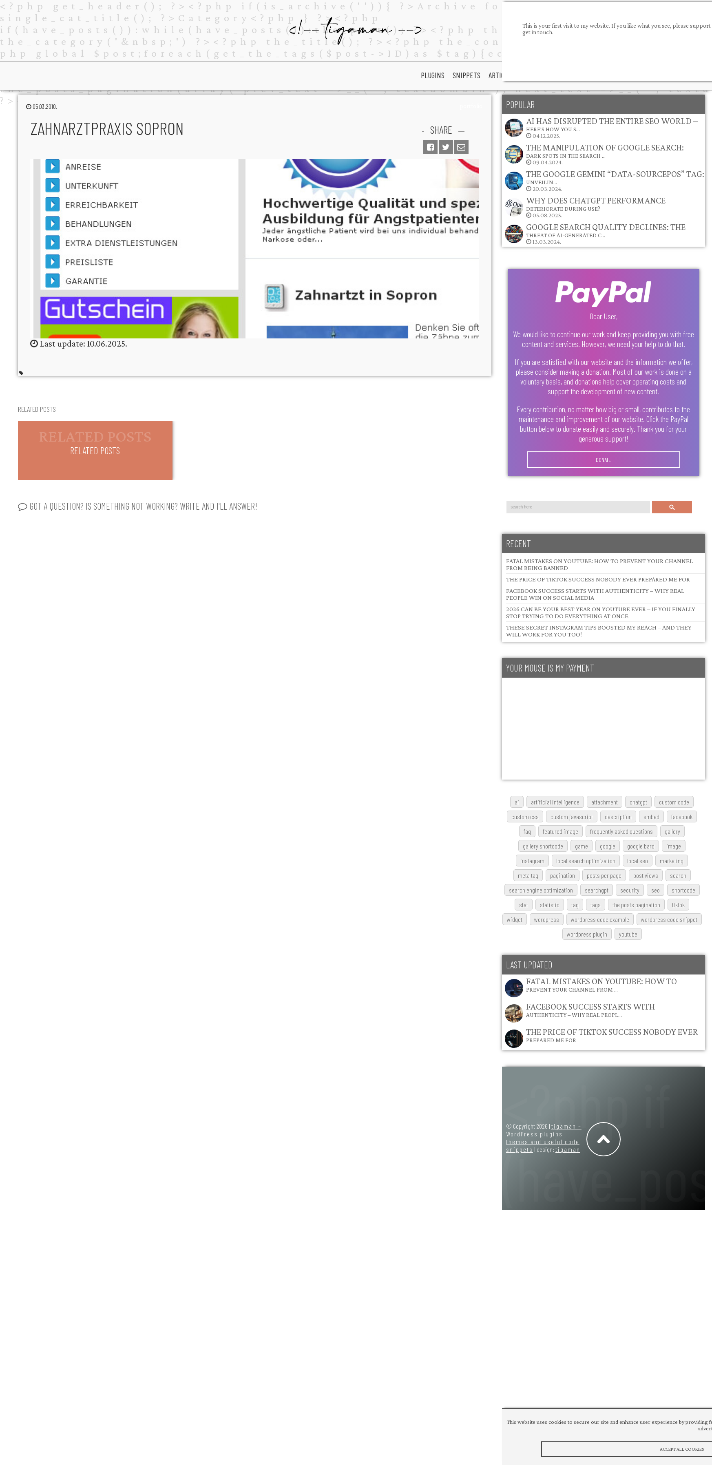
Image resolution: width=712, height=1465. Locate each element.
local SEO (637, 860)
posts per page (604, 875)
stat (523, 904)
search (678, 875)
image (673, 846)
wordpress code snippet (669, 919)
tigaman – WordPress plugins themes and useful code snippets (544, 1137)
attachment (604, 802)
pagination (562, 875)
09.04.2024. (594, 154)
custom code (674, 802)
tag (575, 904)
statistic (549, 904)
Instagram (532, 860)
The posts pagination (636, 904)
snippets (466, 75)
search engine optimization (541, 890)
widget (514, 919)
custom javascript (572, 816)
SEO (655, 890)
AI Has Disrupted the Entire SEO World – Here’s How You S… (612, 124)
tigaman (567, 1149)
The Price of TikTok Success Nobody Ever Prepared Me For (598, 579)
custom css (525, 816)
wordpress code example (600, 919)
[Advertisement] (561, 729)
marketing (671, 860)
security (629, 890)
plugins (432, 75)
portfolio (471, 106)
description (618, 816)
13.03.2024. (594, 233)
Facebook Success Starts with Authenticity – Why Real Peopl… (590, 1009)
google (607, 846)
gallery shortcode (543, 846)
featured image (560, 831)
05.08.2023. (585, 207)
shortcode (683, 890)
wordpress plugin (587, 934)
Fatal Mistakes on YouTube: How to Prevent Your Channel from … (601, 984)
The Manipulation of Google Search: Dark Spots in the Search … (605, 150)
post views (645, 875)
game (581, 846)
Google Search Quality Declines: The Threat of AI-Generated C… (605, 230)
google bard (641, 846)
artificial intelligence (555, 802)
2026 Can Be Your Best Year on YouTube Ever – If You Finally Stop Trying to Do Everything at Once (600, 612)
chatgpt (638, 802)
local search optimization (585, 860)
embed (651, 816)
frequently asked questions (621, 831)
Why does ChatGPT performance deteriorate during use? (596, 203)
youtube (628, 934)
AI (517, 802)
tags (595, 904)
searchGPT (596, 890)
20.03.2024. (604, 180)
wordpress (546, 919)
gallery (672, 831)
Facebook (681, 816)
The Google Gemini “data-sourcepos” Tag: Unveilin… (615, 177)
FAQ (527, 831)
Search (672, 507)
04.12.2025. (601, 127)
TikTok (678, 904)
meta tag (528, 875)
